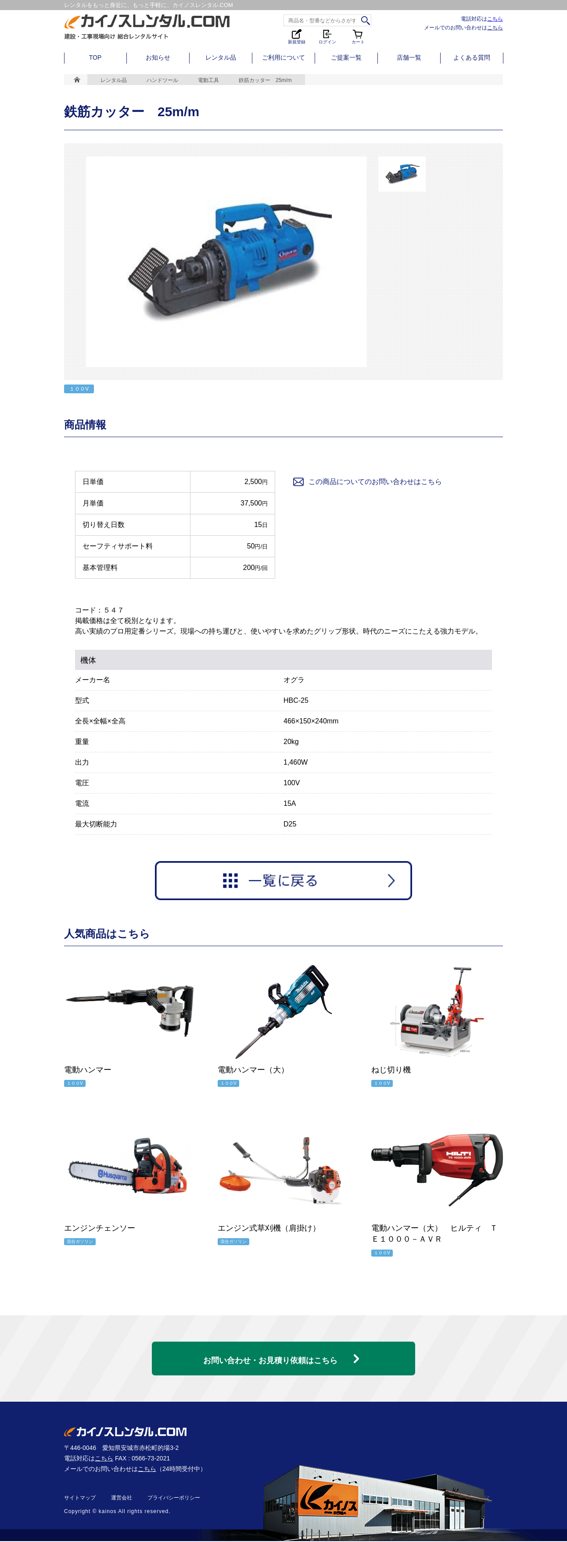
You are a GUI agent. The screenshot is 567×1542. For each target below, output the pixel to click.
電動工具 (208, 80)
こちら (495, 18)
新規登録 (297, 36)
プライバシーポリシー (173, 1498)
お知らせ (158, 57)
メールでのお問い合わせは (463, 27)
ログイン (327, 36)
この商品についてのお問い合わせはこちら (367, 481)
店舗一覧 (409, 57)
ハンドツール (162, 80)
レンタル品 (220, 57)
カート (358, 36)
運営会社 (121, 1498)
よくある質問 (471, 57)
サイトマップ (80, 1498)
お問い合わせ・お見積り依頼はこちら (270, 1356)
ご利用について (283, 57)
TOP (95, 57)
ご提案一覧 (346, 57)
